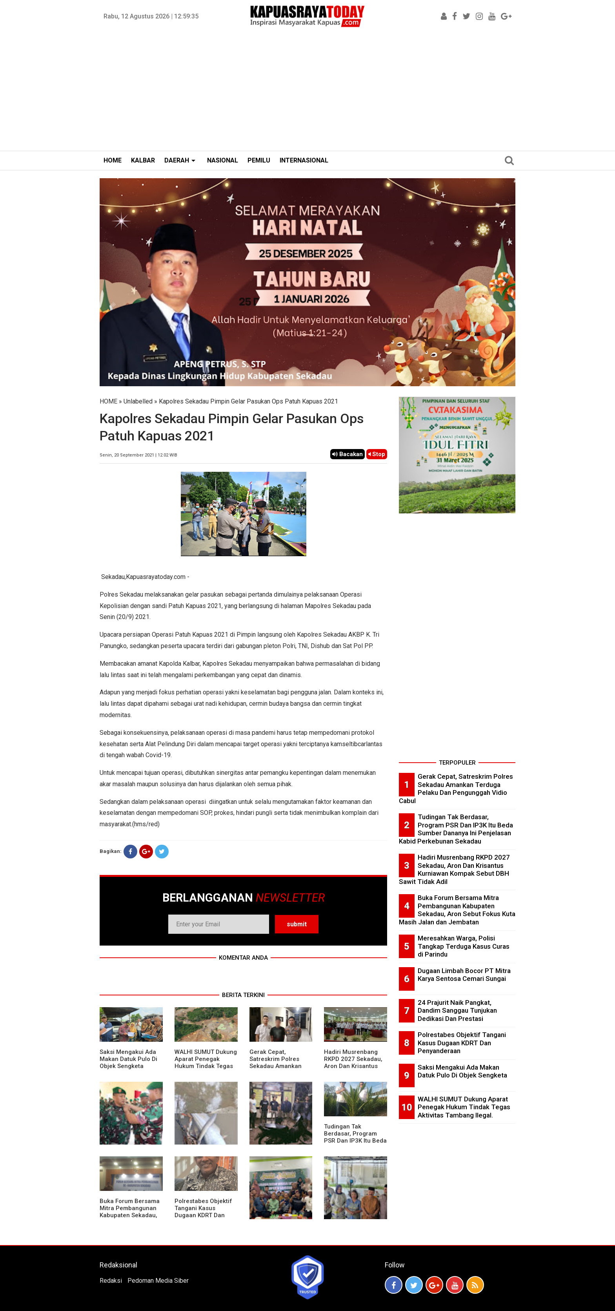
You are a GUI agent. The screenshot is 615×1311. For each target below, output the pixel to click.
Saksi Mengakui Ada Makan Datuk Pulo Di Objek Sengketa (128, 1059)
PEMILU (258, 160)
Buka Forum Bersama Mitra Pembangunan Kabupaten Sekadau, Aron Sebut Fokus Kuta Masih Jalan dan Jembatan (130, 1219)
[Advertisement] (307, 92)
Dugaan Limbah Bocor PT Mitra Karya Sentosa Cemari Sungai (464, 975)
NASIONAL (222, 160)
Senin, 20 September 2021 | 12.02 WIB (138, 455)
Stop (376, 454)
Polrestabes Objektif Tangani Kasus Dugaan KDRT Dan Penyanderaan (203, 1212)
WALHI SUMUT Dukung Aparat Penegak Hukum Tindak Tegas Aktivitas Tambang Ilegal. (206, 1066)
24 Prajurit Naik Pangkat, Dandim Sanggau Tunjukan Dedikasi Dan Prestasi (457, 1011)
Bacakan (347, 454)
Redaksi (111, 1280)
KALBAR (143, 160)
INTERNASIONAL (304, 160)
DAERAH (176, 160)
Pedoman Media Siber (158, 1280)
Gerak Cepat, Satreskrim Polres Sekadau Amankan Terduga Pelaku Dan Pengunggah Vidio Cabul (277, 1069)
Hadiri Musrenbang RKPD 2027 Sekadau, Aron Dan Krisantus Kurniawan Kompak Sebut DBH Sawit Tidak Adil (353, 1069)
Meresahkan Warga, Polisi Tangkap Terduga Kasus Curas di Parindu (463, 946)
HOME (113, 160)
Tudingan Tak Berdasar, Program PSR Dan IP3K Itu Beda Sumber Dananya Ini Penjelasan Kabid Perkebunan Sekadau (355, 1144)
